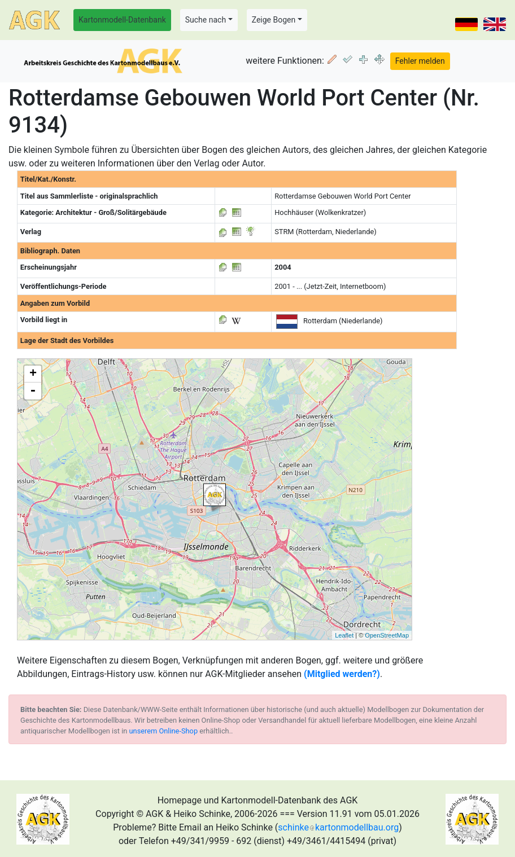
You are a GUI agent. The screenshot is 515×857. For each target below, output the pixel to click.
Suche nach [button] (205, 19)
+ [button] (33, 374)
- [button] (33, 391)
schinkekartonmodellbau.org (338, 827)
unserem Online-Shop (163, 731)
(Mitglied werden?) (342, 674)
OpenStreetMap (387, 635)
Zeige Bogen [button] (274, 19)
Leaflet (344, 635)
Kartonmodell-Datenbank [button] (122, 19)
